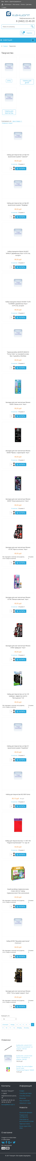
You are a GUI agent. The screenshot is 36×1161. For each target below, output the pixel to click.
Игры (9, 81)
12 (14, 1028)
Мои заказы (16, 4)
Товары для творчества (9, 112)
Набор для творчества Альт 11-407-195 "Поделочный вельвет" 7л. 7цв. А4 (18, 842)
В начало (5, 1024)
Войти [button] (6, 1)
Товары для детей (27, 82)
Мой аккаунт (7, 4)
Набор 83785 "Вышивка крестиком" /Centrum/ (18, 942)
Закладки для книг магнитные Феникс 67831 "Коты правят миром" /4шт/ (18, 992)
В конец (26, 1028)
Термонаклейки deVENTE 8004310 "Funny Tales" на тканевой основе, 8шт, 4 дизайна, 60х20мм (18, 354)
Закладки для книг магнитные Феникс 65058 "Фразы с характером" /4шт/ (18, 452)
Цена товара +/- (17, 121)
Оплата (23, 4)
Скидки (4, 7)
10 (6, 1028)
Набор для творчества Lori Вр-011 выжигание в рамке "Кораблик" (18, 747)
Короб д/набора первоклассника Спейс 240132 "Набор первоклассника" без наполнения (18, 891)
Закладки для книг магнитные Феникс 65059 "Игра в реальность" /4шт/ (18, 500)
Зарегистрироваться (15, 1)
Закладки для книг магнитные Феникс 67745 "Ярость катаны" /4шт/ (18, 548)
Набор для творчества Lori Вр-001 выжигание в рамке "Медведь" (18, 204)
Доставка (28, 4)
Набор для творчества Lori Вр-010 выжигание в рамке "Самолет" (18, 156)
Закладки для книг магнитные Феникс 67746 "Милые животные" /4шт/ (18, 598)
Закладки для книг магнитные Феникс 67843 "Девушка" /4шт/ (18, 647)
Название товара (7, 123)
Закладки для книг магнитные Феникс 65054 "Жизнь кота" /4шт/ (18, 403)
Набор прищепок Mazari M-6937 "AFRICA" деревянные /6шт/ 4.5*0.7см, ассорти (18, 253)
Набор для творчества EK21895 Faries (18, 794)
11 (10, 1028)
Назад (12, 1024)
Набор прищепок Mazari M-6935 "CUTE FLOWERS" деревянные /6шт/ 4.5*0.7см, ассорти (18, 304)
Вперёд (19, 1028)
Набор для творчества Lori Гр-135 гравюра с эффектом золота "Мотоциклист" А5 (18, 696)
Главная (5, 46)
